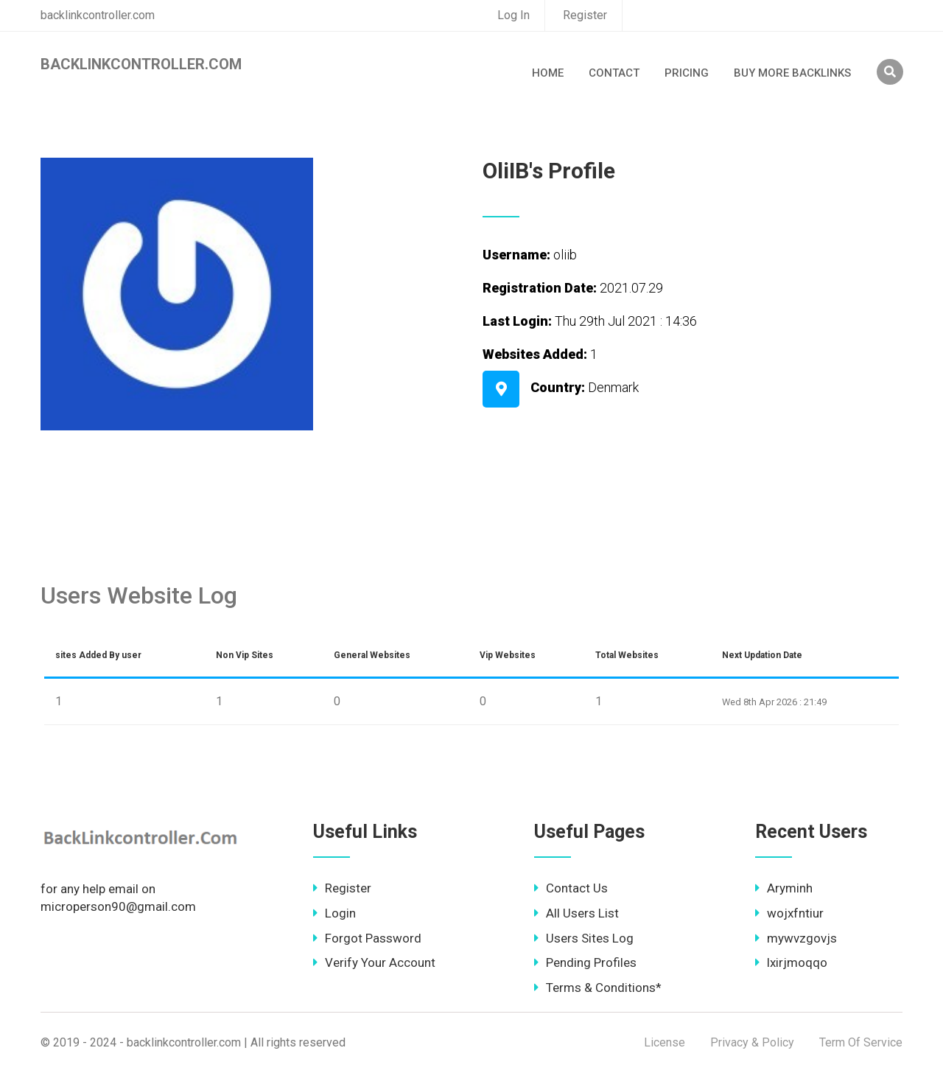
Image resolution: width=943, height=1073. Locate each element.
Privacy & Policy (752, 1042)
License (664, 1042)
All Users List (576, 913)
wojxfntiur (789, 913)
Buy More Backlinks (792, 73)
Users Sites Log (584, 938)
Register (585, 15)
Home (548, 73)
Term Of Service (860, 1042)
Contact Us (571, 888)
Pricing (687, 73)
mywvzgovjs (796, 938)
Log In (513, 15)
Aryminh (784, 888)
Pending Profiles (585, 962)
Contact (614, 73)
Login (334, 913)
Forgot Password (367, 938)
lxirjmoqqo (791, 962)
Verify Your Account (374, 962)
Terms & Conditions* (598, 987)
